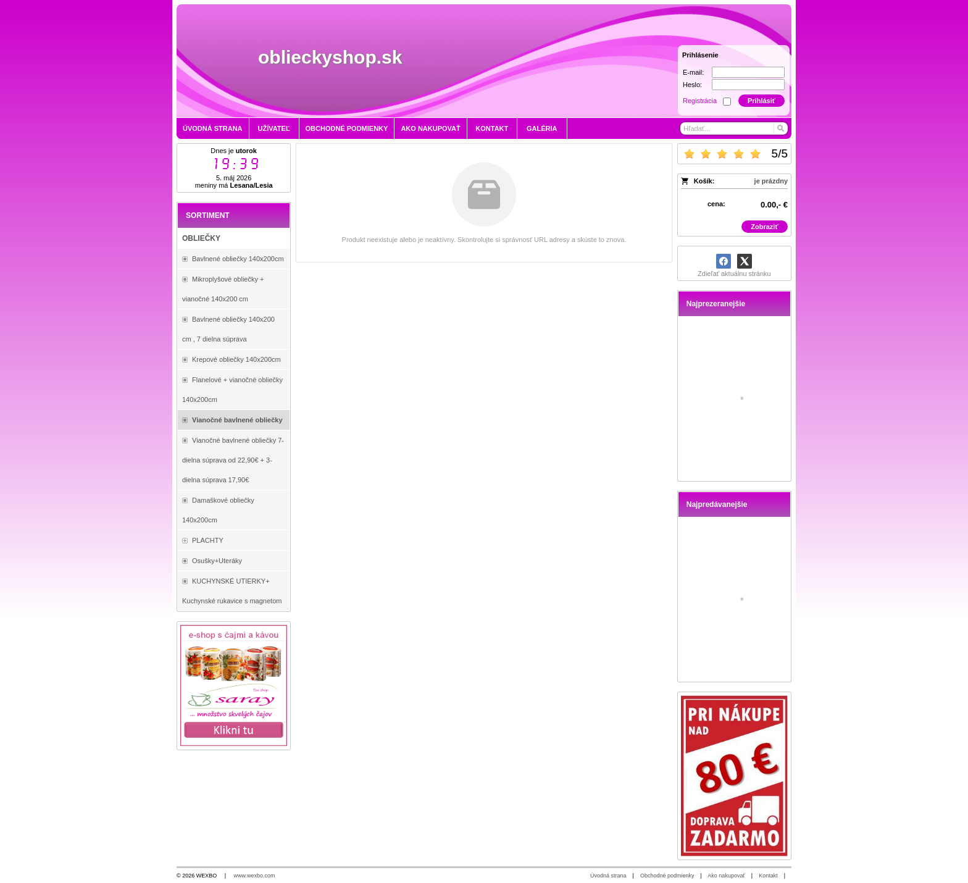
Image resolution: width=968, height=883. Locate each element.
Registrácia (700, 100)
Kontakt (768, 876)
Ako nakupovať (726, 876)
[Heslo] (748, 84)
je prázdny (771, 181)
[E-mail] (748, 72)
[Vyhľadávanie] (734, 128)
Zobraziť (764, 226)
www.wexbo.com (254, 876)
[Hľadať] (780, 128)
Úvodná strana (608, 876)
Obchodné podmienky (667, 876)
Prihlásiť (761, 100)
